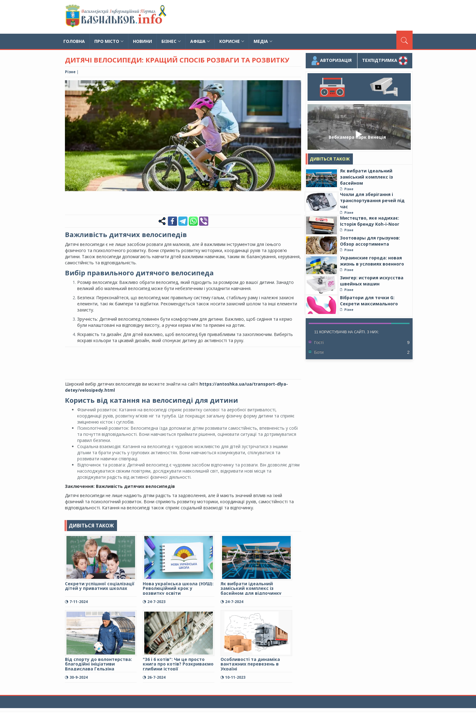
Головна (74, 41)
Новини (142, 41)
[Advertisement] (301, 17)
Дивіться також (330, 159)
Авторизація (331, 60)
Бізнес (171, 41)
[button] (295, 86)
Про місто (108, 41)
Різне (70, 71)
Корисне (231, 41)
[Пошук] (404, 40)
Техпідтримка (385, 60)
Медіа (263, 41)
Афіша (200, 41)
